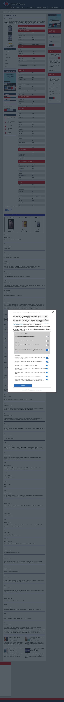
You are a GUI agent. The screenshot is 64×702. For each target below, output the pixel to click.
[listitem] (32, 333)
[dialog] (32, 351)
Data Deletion (25, 389)
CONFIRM (23, 385)
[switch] (47, 336)
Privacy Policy (39, 389)
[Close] (53, 312)
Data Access (32, 389)
